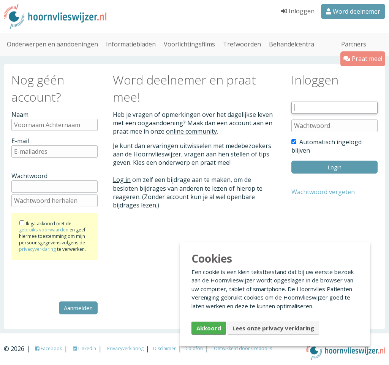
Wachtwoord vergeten (323, 191)
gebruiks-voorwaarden (43, 229)
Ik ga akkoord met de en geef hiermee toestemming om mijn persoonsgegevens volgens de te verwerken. (52, 236)
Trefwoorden (242, 43)
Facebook (48, 347)
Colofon (194, 347)
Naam (19, 114)
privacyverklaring (37, 248)
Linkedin (84, 347)
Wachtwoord (29, 175)
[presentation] (69, 280)
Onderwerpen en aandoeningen (52, 43)
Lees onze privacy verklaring (273, 328)
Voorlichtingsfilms (189, 43)
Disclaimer (164, 347)
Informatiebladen (131, 43)
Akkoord (208, 328)
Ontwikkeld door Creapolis (243, 347)
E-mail (20, 140)
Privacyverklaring (125, 347)
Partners (353, 43)
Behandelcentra (291, 43)
